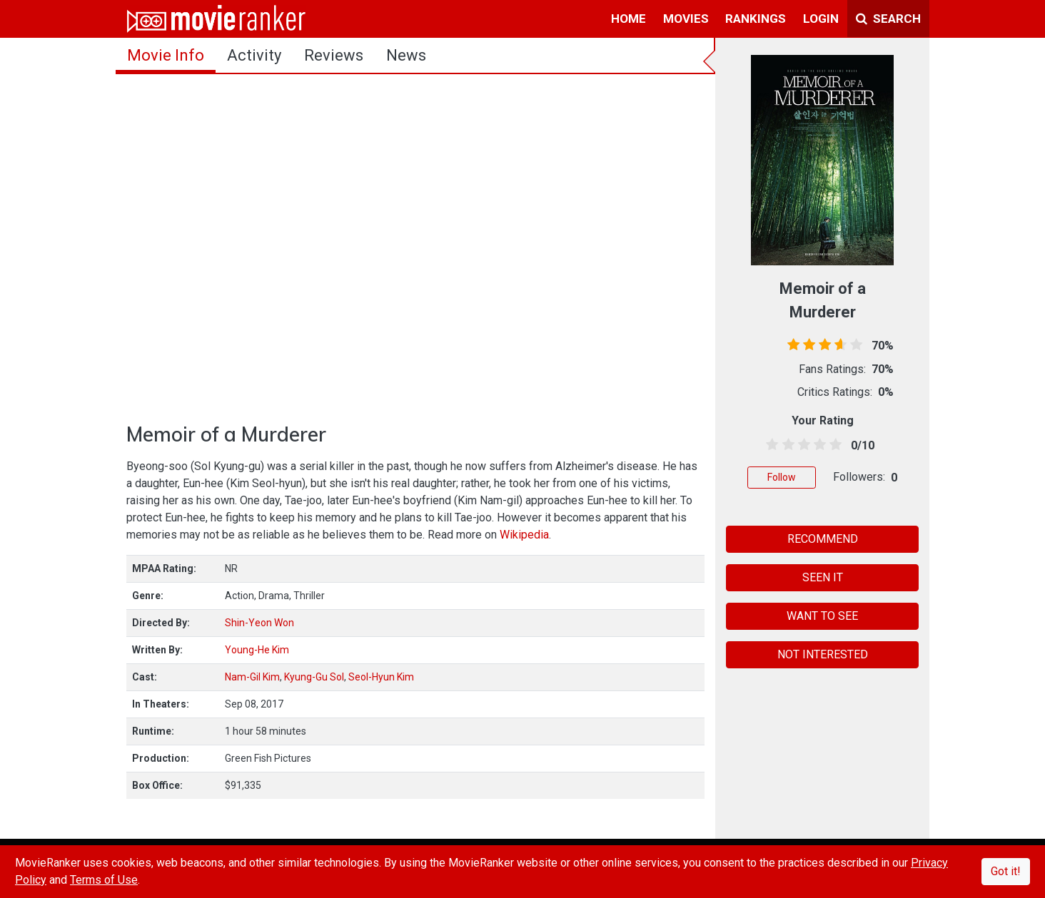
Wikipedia (524, 534)
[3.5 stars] (817, 445)
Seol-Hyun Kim (381, 677)
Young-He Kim (257, 649)
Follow (781, 477)
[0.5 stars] (769, 445)
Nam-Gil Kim (252, 677)
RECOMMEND (822, 539)
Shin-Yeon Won (259, 622)
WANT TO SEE (822, 616)
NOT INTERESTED (822, 654)
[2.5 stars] (801, 445)
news (406, 55)
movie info (165, 55)
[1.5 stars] (785, 445)
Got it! (1006, 871)
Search (888, 18)
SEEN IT (822, 577)
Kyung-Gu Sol (314, 677)
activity (254, 55)
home (628, 18)
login (821, 18)
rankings (755, 18)
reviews (333, 55)
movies (686, 18)
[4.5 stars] (833, 445)
